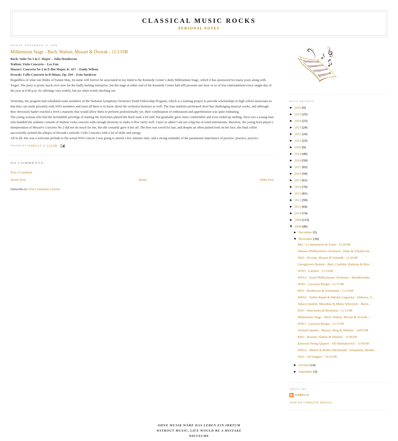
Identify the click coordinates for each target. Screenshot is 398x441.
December (305, 232)
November (305, 239)
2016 (298, 173)
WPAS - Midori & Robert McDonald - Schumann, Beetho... (337, 350)
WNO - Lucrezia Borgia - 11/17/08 (321, 284)
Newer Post (18, 180)
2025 (298, 114)
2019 (298, 154)
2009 (298, 220)
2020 (298, 147)
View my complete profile (310, 402)
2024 (298, 121)
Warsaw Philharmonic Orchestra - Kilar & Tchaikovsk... (335, 251)
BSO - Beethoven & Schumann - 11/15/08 (326, 290)
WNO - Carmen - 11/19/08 (315, 271)
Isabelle (301, 395)
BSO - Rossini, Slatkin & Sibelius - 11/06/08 (327, 337)
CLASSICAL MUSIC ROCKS (199, 20)
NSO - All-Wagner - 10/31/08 (317, 356)
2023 (298, 127)
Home (143, 180)
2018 (298, 160)
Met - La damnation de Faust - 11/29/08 (324, 244)
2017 (298, 167)
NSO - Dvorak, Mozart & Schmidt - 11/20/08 (328, 257)
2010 (298, 213)
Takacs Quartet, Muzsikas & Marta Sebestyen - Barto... (334, 304)
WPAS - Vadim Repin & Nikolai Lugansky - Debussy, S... (336, 297)
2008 (298, 226)
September (305, 371)
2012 (298, 200)
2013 (298, 193)
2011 (298, 206)
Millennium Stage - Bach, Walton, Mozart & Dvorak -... (335, 317)
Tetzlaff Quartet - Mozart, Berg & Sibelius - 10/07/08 (333, 330)
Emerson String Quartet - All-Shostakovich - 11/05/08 (333, 343)
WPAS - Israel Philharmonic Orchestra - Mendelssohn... (335, 277)
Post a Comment (21, 172)
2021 (298, 140)
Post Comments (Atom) (44, 189)
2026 (298, 107)
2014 (298, 187)
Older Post (267, 180)
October (304, 365)
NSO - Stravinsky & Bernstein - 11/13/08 (325, 310)
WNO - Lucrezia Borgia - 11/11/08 (321, 323)
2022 (298, 134)
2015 (298, 180)
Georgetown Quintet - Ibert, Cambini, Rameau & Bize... (335, 264)
